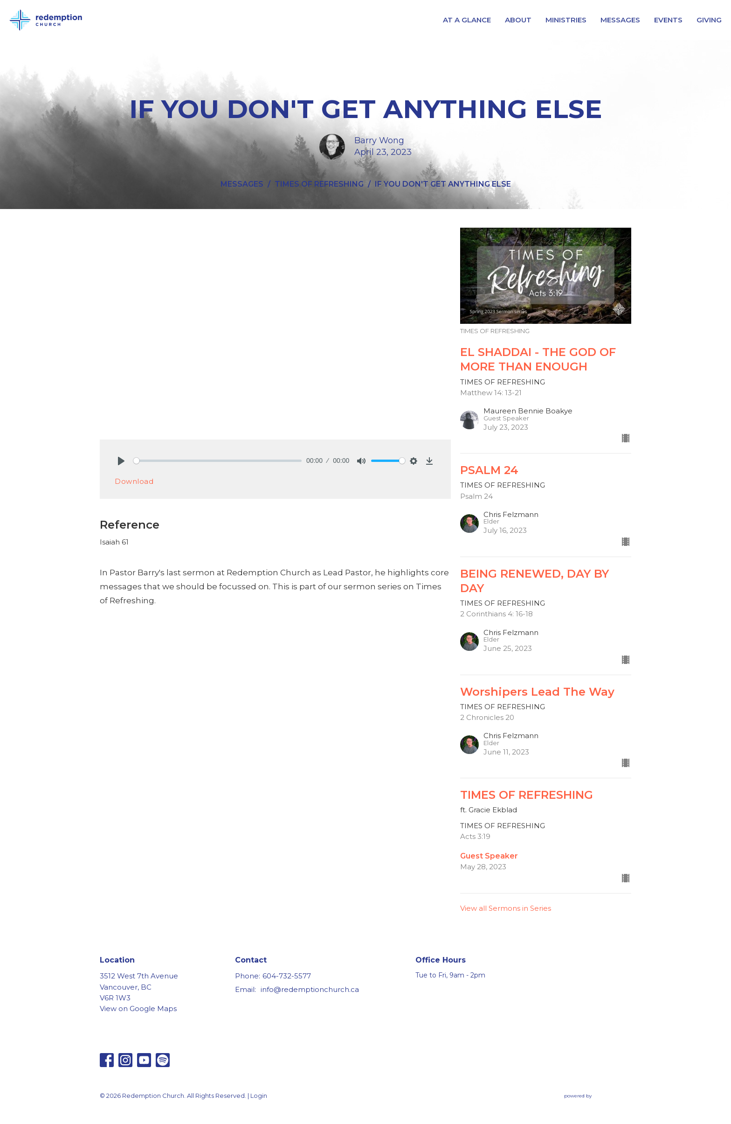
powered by (597, 1096)
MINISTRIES (565, 19)
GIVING (709, 19)
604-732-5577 (286, 975)
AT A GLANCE (467, 19)
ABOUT (518, 19)
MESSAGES (620, 19)
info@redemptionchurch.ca (310, 989)
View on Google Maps (138, 1008)
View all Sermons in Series (505, 908)
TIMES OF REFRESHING (319, 184)
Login (258, 1095)
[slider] (217, 460)
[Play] (121, 461)
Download (134, 481)
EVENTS (668, 19)
